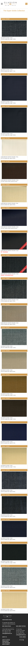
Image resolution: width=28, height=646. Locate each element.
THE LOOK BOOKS (6, 642)
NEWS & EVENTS (6, 644)
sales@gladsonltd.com (7, 633)
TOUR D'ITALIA (5, 641)
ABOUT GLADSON (6, 639)
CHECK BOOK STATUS (7, 619)
